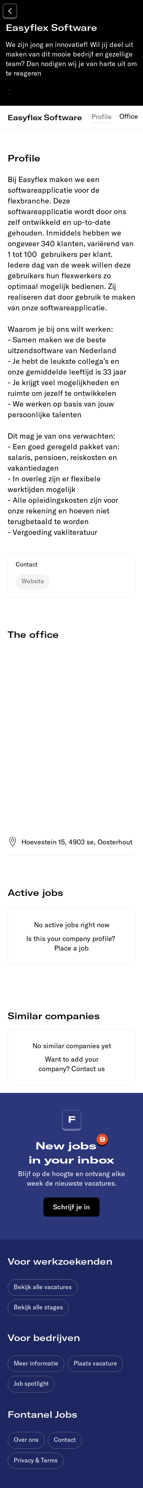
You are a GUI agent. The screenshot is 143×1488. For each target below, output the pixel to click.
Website (32, 581)
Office (128, 116)
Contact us (88, 1068)
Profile (102, 116)
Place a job (71, 948)
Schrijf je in (71, 1206)
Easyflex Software (45, 117)
